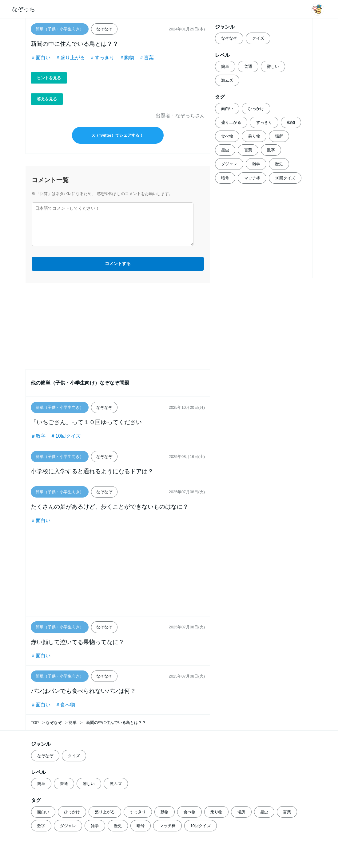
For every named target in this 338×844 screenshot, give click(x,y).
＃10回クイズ (65, 436)
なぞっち (23, 9)
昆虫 (225, 150)
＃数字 (38, 436)
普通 (248, 66)
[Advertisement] (118, 326)
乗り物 (254, 136)
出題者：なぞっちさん (180, 115)
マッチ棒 (252, 178)
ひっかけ (256, 108)
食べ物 (227, 136)
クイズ (258, 38)
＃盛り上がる (70, 57)
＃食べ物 (65, 704)
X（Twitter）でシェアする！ (118, 135)
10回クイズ (285, 178)
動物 (291, 122)
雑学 (256, 164)
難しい (273, 66)
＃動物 (126, 57)
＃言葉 (146, 57)
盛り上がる (231, 122)
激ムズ (227, 80)
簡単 (225, 66)
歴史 (279, 164)
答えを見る (47, 99)
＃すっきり (102, 57)
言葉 (248, 150)
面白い (227, 108)
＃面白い (40, 57)
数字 (271, 150)
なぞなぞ (229, 38)
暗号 (225, 178)
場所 (279, 136)
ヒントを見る (49, 78)
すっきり (264, 122)
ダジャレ (229, 164)
